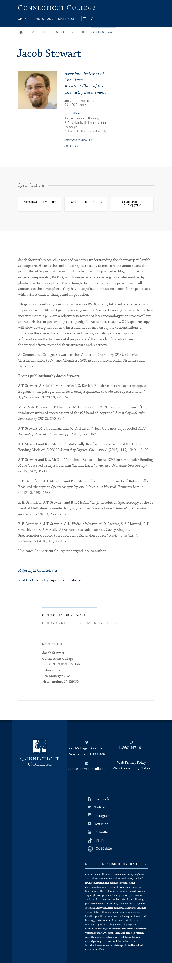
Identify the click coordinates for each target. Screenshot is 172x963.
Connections (42, 18)
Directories (48, 31)
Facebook (101, 798)
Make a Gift (68, 18)
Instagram (102, 815)
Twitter (100, 807)
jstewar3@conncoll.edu (79, 140)
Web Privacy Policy (131, 762)
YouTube (101, 823)
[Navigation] (86, 19)
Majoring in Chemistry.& (37, 570)
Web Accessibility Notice (131, 767)
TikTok (101, 840)
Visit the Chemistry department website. (50, 580)
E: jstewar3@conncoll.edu (97, 623)
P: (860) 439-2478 (53, 623)
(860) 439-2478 (71, 146)
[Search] (96, 19)
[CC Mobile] (100, 848)
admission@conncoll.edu (87, 768)
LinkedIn (101, 831)
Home (22, 32)
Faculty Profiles (75, 31)
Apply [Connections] (22, 18)
